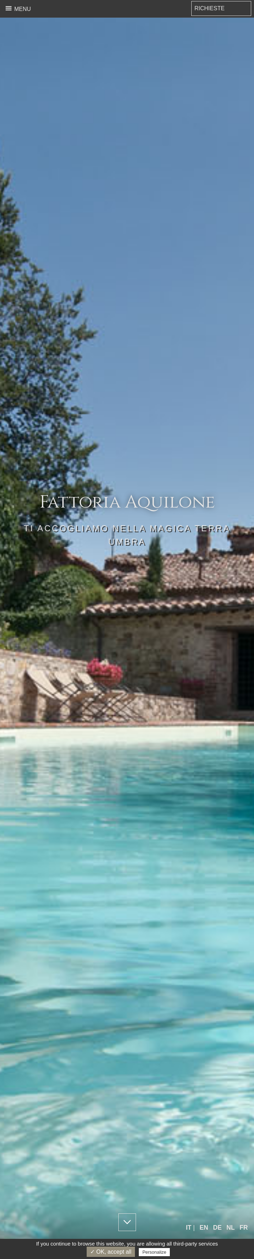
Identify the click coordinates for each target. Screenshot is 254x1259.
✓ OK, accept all (110, 1252)
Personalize (154, 1252)
